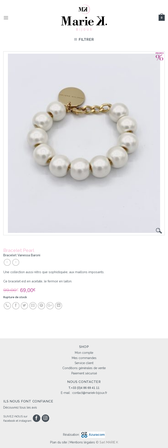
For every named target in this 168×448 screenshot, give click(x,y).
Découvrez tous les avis (20, 407)
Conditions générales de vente (84, 368)
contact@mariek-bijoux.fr (89, 393)
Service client (84, 363)
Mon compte (84, 352)
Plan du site (58, 442)
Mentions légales (82, 442)
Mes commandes (84, 358)
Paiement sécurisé (84, 373)
